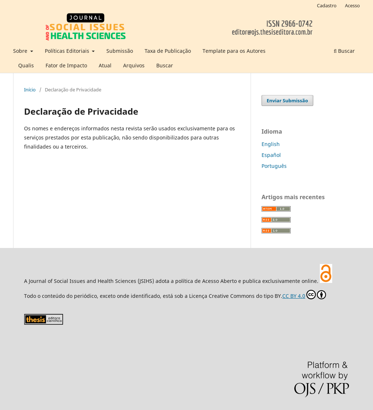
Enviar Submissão (287, 100)
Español (271, 154)
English (271, 144)
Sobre (21, 50)
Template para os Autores (234, 50)
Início (30, 89)
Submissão (119, 50)
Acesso (352, 5)
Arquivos (134, 65)
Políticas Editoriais (68, 50)
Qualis (26, 65)
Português (274, 165)
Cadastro (327, 5)
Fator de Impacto (66, 65)
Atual (105, 65)
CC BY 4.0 (304, 294)
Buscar (164, 65)
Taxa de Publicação (168, 50)
